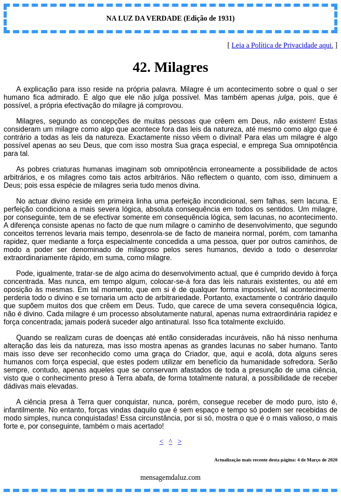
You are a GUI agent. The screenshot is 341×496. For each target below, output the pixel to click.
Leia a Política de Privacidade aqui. (282, 45)
